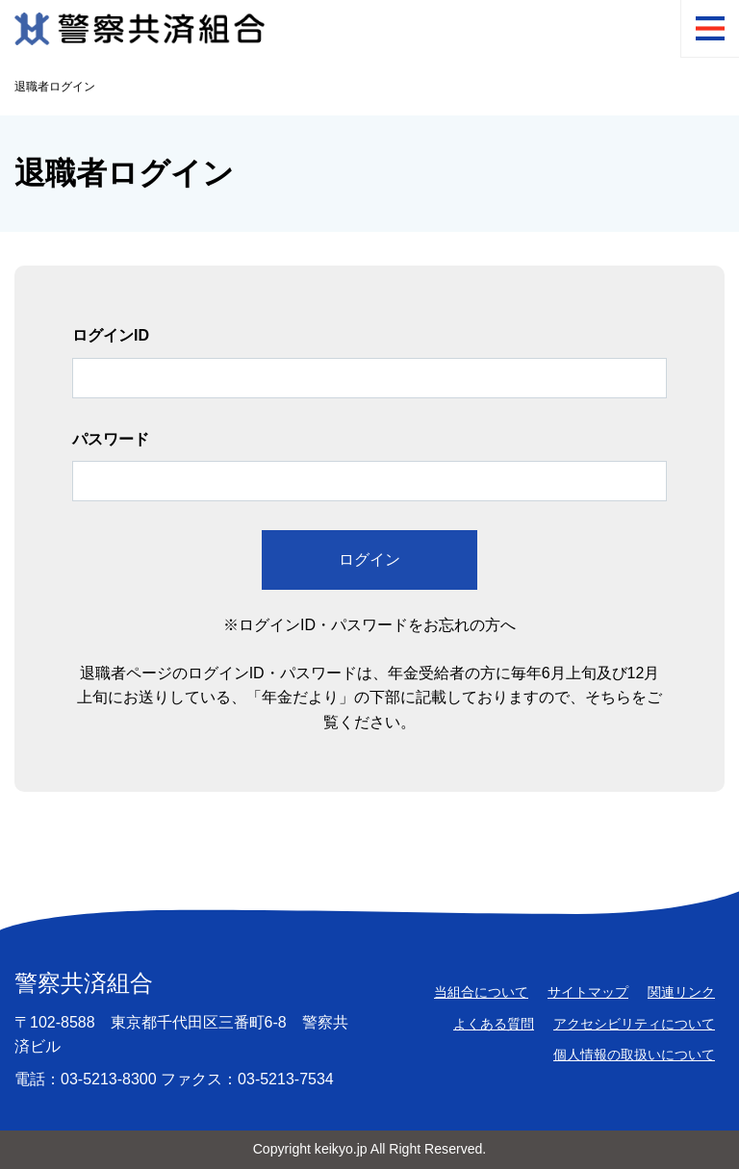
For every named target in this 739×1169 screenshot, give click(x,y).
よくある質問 (493, 1023)
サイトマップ (588, 992)
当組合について (481, 992)
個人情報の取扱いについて (634, 1054)
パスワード (110, 439)
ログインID (110, 335)
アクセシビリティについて (634, 1023)
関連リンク (681, 992)
